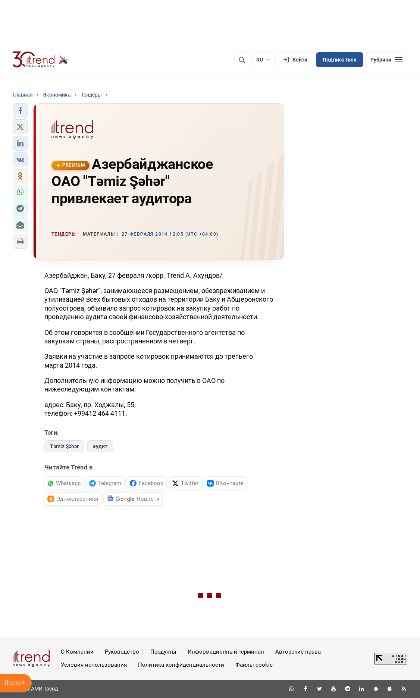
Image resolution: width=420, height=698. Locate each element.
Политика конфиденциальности (181, 664)
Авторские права (298, 651)
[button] (20, 111)
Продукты (163, 651)
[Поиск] (241, 59)
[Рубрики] (386, 59)
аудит (100, 446)
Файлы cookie (254, 664)
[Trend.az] (40, 59)
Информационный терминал (226, 651)
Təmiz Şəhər (64, 446)
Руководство (122, 651)
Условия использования (94, 664)
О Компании (77, 651)
